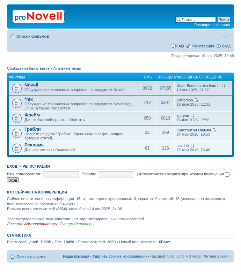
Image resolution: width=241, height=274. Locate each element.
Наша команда (76, 256)
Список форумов (32, 36)
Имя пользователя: (24, 174)
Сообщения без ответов (28, 68)
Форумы (17, 77)
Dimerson (184, 100)
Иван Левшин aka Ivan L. (198, 86)
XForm (165, 242)
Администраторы (40, 224)
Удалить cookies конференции (120, 256)
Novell (31, 84)
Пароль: (89, 174)
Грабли (32, 129)
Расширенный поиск (212, 25)
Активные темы (67, 68)
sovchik (182, 146)
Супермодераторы (77, 224)
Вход (226, 46)
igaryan (182, 116)
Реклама (34, 144)
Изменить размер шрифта (225, 35)
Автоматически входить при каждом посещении (184, 174)
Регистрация (203, 46)
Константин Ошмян (193, 130)
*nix (28, 99)
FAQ (180, 46)
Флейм (32, 114)
